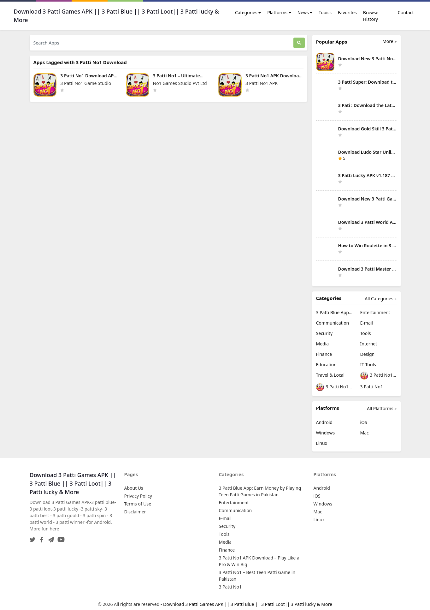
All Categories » (381, 299)
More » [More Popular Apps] (389, 41)
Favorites (347, 12)
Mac (364, 433)
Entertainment (375, 312)
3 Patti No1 (371, 387)
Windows (325, 433)
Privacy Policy (138, 496)
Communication (332, 323)
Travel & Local (330, 375)
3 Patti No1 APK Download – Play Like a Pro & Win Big (378, 376)
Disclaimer (135, 512)
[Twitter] (32, 538)
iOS (363, 422)
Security (324, 333)
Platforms (277, 12)
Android (324, 422)
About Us (133, 488)
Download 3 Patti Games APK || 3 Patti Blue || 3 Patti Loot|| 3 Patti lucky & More (247, 604)
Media (322, 344)
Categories (246, 12)
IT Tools (368, 365)
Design (367, 354)
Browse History (370, 15)
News (303, 12)
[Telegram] (50, 538)
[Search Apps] (161, 43)
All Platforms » (382, 408)
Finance (324, 354)
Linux (321, 443)
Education (326, 365)
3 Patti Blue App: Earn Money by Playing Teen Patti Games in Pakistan (334, 312)
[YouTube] (60, 538)
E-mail (366, 323)
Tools (365, 333)
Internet (368, 344)
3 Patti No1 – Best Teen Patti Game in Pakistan (334, 387)
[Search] (299, 43)
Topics (325, 12)
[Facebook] (40, 538)
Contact (406, 12)
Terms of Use (137, 504)
